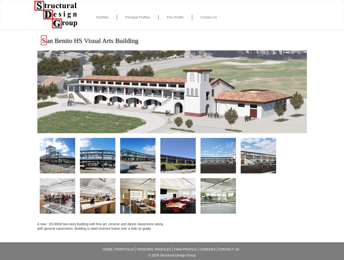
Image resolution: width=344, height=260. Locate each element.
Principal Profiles (137, 17)
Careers (208, 249)
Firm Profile (175, 17)
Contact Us (208, 17)
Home (108, 249)
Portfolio (102, 17)
